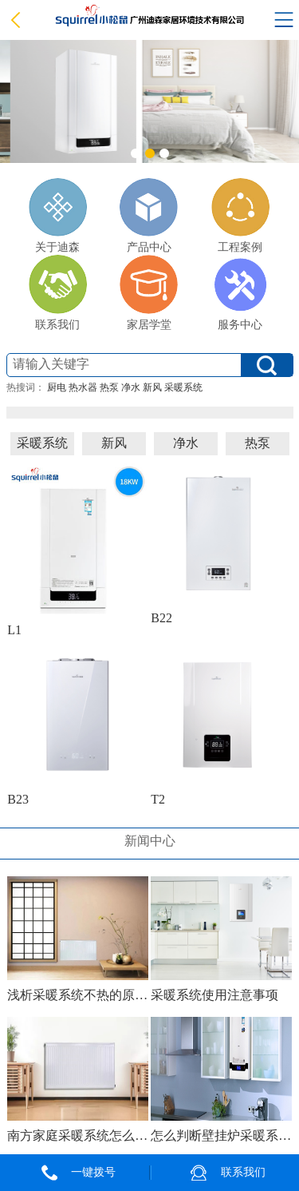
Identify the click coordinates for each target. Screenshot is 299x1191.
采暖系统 (183, 387)
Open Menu (284, 20)
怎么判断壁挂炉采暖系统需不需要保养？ (221, 1135)
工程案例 (240, 216)
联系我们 (58, 293)
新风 (152, 387)
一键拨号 (93, 1171)
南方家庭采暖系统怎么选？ (77, 1135)
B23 (18, 799)
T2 (158, 799)
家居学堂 (149, 293)
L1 (14, 630)
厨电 (56, 387)
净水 (130, 387)
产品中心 (149, 216)
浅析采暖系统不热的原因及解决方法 (77, 995)
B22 (161, 618)
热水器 (83, 387)
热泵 (109, 387)
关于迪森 (58, 216)
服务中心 (240, 293)
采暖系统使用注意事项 (214, 995)
